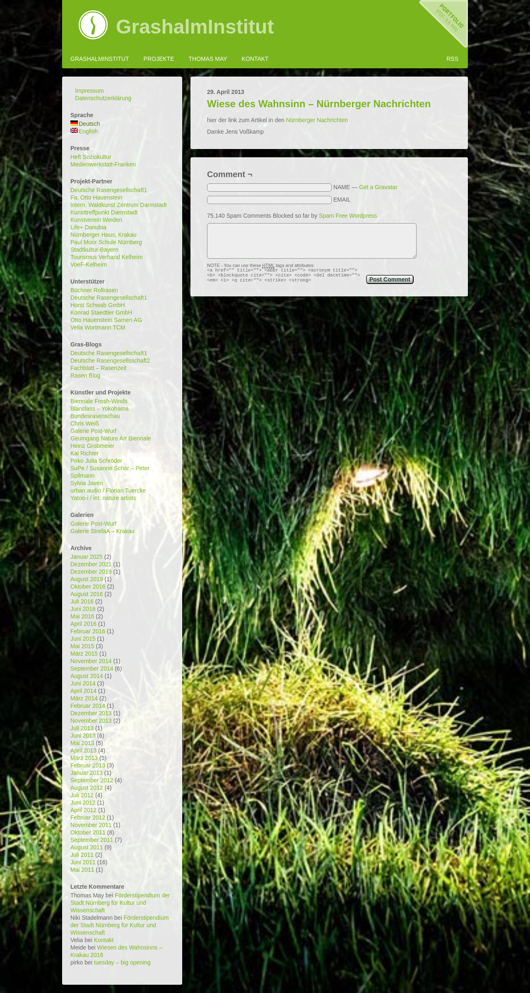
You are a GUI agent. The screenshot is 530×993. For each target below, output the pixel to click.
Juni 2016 (83, 609)
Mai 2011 (82, 869)
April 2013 (83, 750)
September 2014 (91, 668)
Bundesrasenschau (95, 416)
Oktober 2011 (88, 832)
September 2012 (91, 780)
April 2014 (83, 691)
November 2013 (91, 720)
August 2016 (86, 594)
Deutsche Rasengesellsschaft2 (110, 360)
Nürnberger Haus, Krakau (103, 234)
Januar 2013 (86, 772)
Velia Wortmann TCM (97, 327)
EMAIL (342, 199)
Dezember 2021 (91, 564)
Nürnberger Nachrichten (317, 120)
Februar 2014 (87, 705)
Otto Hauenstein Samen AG (106, 320)
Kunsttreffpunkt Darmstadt (103, 212)
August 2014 (86, 676)
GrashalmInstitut (195, 27)
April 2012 (83, 810)
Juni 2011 (83, 862)
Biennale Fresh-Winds (99, 401)
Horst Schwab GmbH (97, 305)
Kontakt (255, 58)
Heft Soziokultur (90, 157)
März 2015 (84, 653)
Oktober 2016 (88, 586)
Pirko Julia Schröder (96, 460)
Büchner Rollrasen (94, 290)
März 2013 (84, 758)
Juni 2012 (83, 802)
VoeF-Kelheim (88, 264)
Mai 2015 (82, 646)
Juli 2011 (82, 854)
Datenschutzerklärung (103, 98)
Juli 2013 (82, 728)
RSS (452, 58)
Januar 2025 (86, 556)
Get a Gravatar (378, 187)
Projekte (159, 58)
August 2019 (86, 579)
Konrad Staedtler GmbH (101, 312)
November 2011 (91, 825)
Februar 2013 (87, 765)
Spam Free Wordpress (348, 215)
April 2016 (83, 623)
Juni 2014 (83, 683)
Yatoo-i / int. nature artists (103, 498)
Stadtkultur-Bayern (94, 249)
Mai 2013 (82, 743)
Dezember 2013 (91, 713)
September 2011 (91, 840)
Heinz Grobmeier (92, 445)
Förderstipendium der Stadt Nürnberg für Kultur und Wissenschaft (120, 903)
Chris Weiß (84, 423)
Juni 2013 (83, 735)
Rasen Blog (85, 375)
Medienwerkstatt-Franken (103, 164)
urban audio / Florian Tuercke (108, 490)
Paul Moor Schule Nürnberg (106, 242)
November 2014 (91, 661)
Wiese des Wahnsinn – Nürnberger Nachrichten (319, 103)
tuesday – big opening (122, 962)
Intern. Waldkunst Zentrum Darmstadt (118, 205)
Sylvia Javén (86, 483)
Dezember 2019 (91, 571)
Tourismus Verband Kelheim (106, 257)
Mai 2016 (82, 616)
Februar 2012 (87, 817)
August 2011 (86, 847)
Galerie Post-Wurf (93, 431)
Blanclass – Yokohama (99, 408)
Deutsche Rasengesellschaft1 (108, 190)
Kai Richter (84, 453)
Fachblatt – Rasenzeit (98, 368)
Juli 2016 (82, 601)
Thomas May (207, 58)
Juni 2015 (83, 638)
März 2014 (84, 698)
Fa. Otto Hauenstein (96, 197)
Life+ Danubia (88, 227)
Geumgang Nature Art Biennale (110, 438)
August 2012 (86, 787)
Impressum (89, 90)
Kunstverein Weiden (96, 219)
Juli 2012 (82, 795)
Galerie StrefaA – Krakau (102, 531)
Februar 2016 (87, 631)
